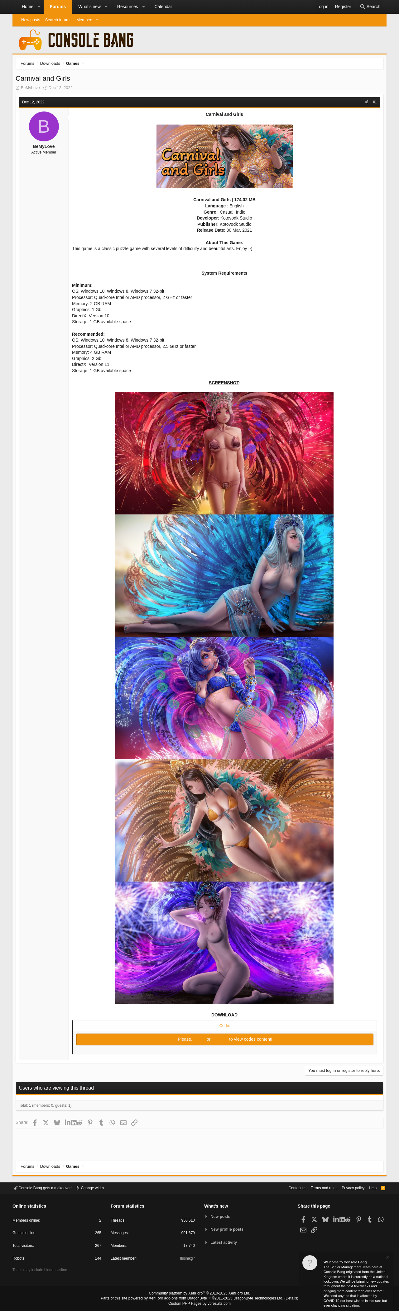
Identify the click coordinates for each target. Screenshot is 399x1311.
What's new (89, 6)
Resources (127, 6)
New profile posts (228, 1229)
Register (220, 1040)
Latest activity (224, 1242)
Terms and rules (316, 1187)
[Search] (370, 7)
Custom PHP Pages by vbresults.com (199, 1304)
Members (84, 19)
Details (283, 1299)
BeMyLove (31, 89)
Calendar (163, 6)
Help (369, 1187)
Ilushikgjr (187, 1259)
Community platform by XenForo (199, 1294)
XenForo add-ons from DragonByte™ (181, 1299)
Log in (200, 1040)
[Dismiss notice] (387, 1258)
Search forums (58, 19)
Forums (58, 6)
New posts (30, 19)
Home (27, 6)
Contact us (287, 1187)
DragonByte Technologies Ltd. (253, 1299)
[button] (39, 7)
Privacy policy (347, 1187)
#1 (373, 104)
